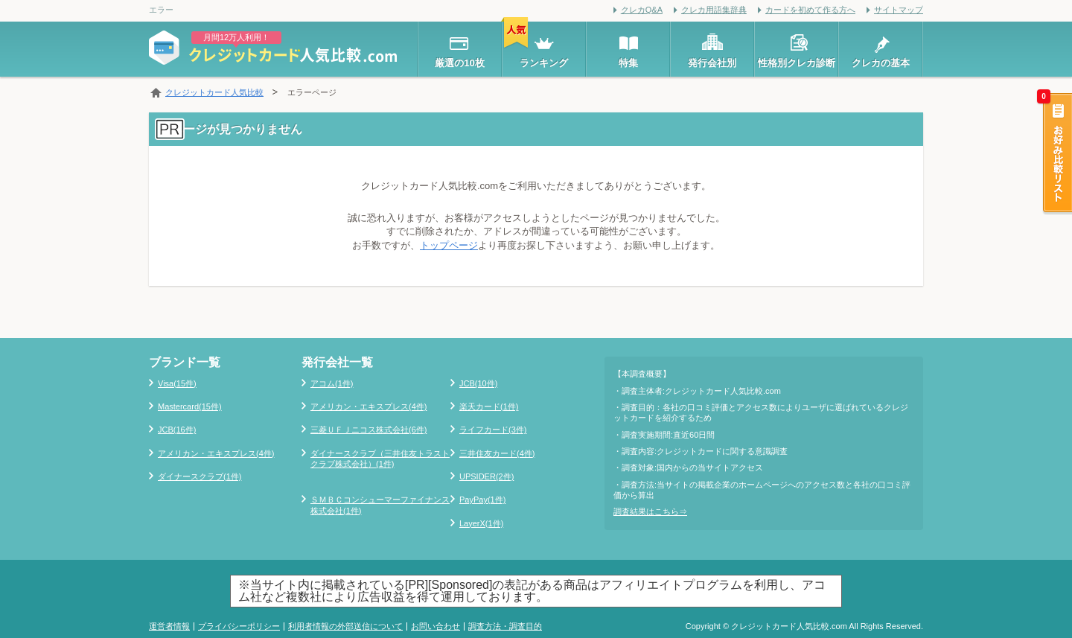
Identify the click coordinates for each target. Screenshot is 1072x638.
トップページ (449, 245)
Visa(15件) (177, 383)
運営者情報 (169, 626)
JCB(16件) (177, 429)
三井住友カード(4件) (497, 453)
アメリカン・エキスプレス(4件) (216, 453)
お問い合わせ (435, 626)
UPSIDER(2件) (486, 476)
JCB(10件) (478, 383)
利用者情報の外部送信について (345, 626)
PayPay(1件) (482, 499)
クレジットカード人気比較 (214, 92)
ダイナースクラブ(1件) (199, 476)
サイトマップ (898, 9)
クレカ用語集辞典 (714, 9)
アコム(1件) (331, 383)
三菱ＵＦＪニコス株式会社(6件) (368, 429)
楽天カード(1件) (488, 406)
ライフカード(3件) (492, 429)
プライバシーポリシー (239, 626)
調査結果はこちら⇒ (650, 511)
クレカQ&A (642, 9)
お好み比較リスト (1056, 154)
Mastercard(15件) (190, 406)
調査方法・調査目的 (505, 626)
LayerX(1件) (481, 523)
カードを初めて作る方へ (810, 9)
